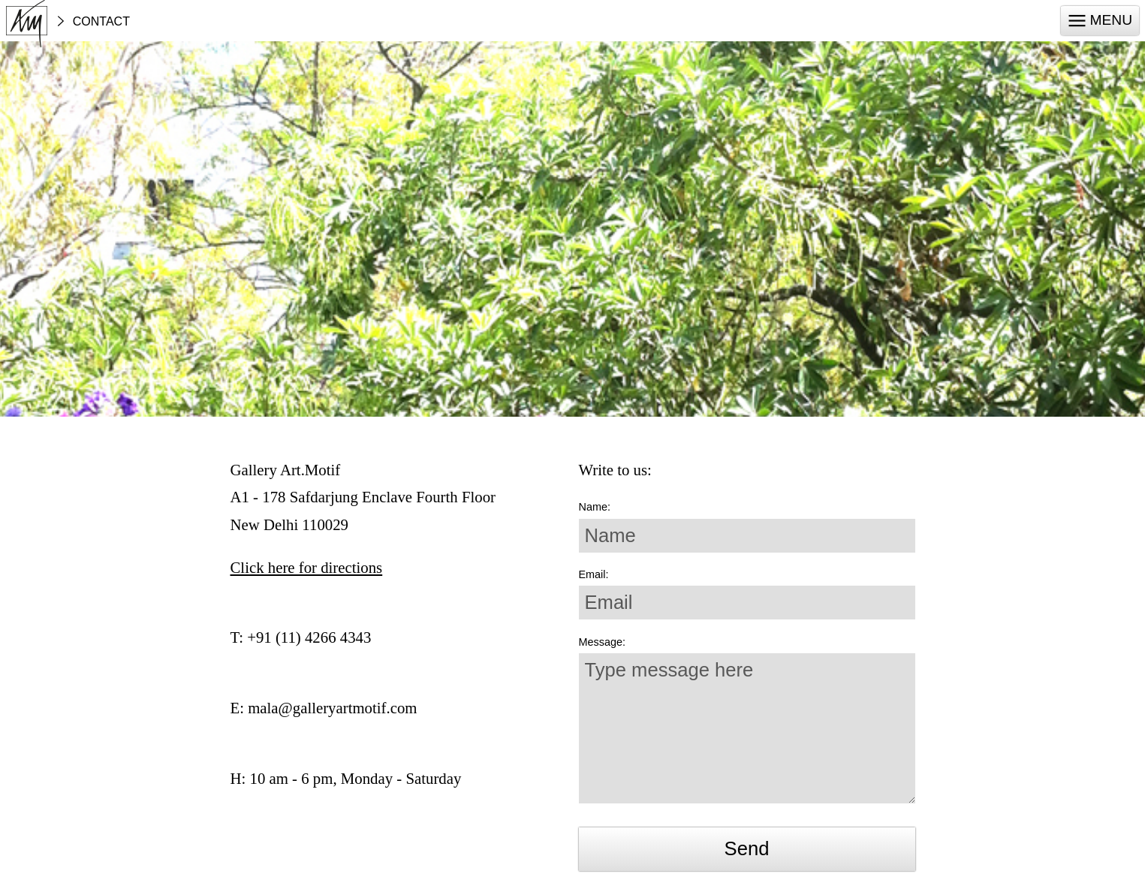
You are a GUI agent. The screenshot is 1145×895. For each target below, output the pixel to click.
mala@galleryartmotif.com (332, 707)
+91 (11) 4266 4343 (309, 637)
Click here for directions (307, 567)
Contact (101, 22)
